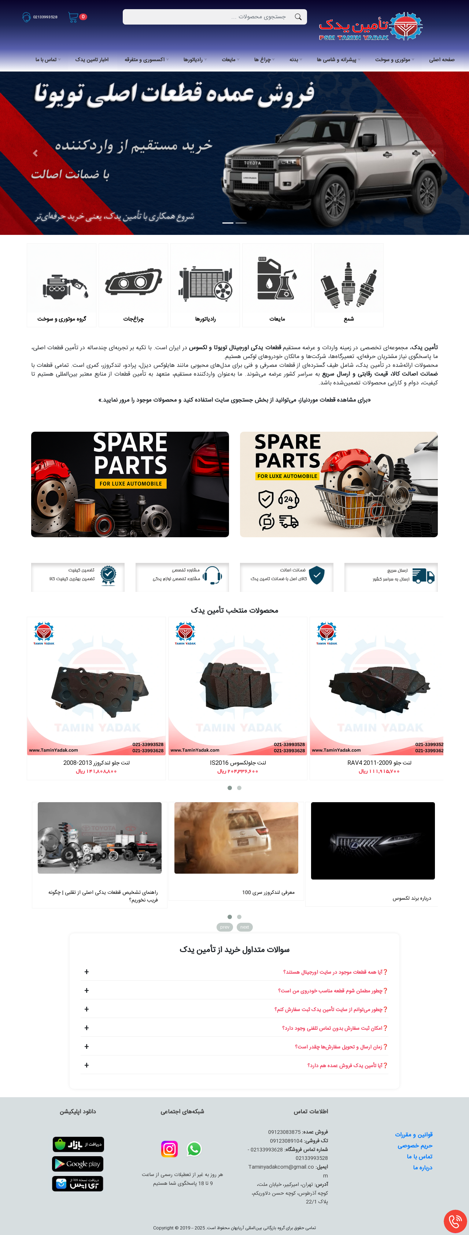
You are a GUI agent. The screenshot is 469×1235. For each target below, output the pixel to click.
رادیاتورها (193, 60)
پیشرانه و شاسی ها (336, 60)
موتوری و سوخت (392, 60)
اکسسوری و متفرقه (145, 60)
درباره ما (422, 1168)
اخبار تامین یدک (91, 60)
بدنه (293, 60)
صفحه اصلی (442, 60)
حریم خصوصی (415, 1146)
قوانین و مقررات (413, 1135)
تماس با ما (46, 60)
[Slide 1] (227, 223)
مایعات (228, 60)
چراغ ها (262, 60)
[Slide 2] (241, 223)
